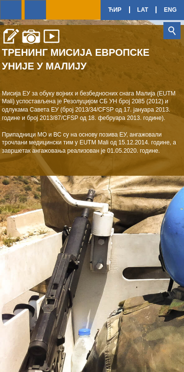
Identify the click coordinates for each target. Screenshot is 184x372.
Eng (170, 9)
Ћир (114, 9)
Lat (142, 9)
